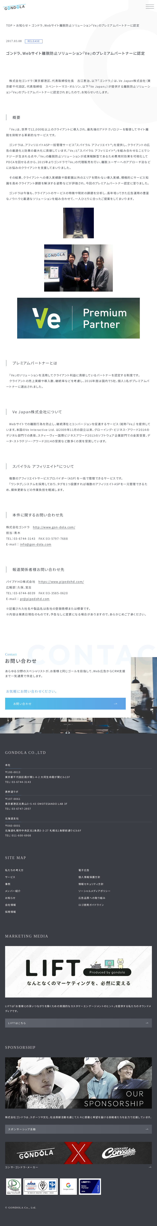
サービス (10, 877)
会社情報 (10, 904)
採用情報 (10, 911)
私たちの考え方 (14, 870)
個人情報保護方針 (89, 877)
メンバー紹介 (13, 891)
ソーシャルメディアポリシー (94, 891)
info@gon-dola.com (36, 544)
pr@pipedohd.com (35, 599)
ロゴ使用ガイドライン (91, 904)
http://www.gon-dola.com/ (54, 527)
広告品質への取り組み (91, 897)
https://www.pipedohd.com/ (61, 582)
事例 (8, 884)
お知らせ (10, 897)
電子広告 (84, 870)
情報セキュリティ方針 (91, 884)
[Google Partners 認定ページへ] (68, 1186)
